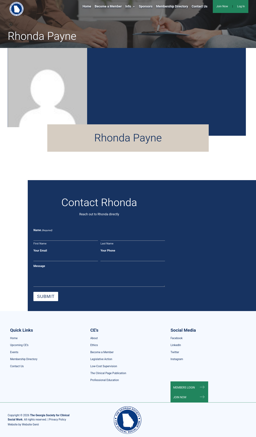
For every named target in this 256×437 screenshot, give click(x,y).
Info (130, 6)
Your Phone (107, 251)
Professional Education (104, 380)
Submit (46, 296)
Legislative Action (101, 359)
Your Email (40, 251)
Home (86, 6)
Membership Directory (172, 6)
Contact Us (199, 6)
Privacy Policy (57, 420)
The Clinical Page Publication (108, 373)
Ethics (94, 345)
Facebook (176, 338)
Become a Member (108, 6)
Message (39, 266)
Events (14, 352)
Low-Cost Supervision (103, 366)
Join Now (222, 6)
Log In (241, 6)
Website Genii (30, 425)
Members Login (184, 388)
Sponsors (146, 6)
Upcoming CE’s (19, 345)
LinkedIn (175, 345)
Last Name (106, 244)
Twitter (174, 352)
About (94, 338)
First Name (39, 244)
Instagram (176, 359)
